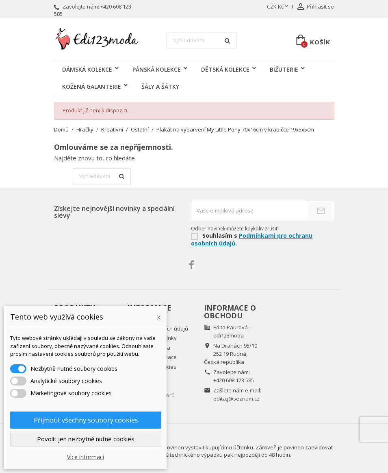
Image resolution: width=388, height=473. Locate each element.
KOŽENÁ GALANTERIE (91, 86)
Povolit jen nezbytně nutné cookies (85, 439)
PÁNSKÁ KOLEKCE (156, 69)
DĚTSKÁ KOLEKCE (225, 69)
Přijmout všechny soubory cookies (86, 420)
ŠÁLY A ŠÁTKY (160, 86)
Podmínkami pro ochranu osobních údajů (251, 239)
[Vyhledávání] (201, 41)
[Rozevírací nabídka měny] (278, 7)
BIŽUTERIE (284, 69)
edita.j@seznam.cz (236, 398)
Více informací (85, 457)
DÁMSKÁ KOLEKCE (87, 69)
